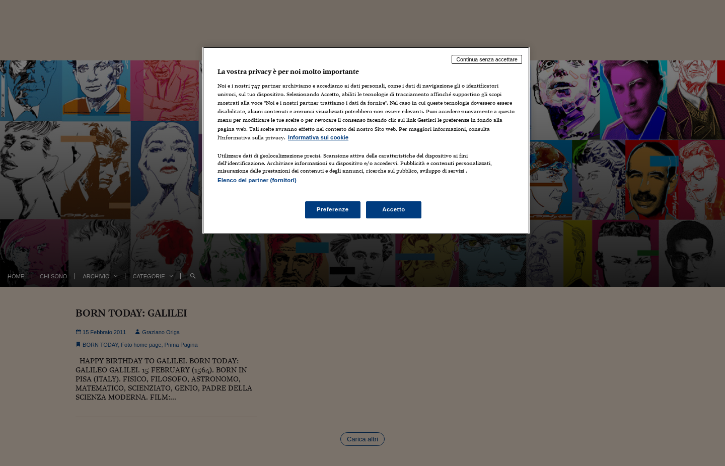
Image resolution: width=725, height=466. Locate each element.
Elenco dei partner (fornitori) (257, 180)
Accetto (393, 209)
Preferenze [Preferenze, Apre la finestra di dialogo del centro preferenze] (333, 209)
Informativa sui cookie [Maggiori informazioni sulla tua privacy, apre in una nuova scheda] (318, 137)
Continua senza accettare (487, 59)
